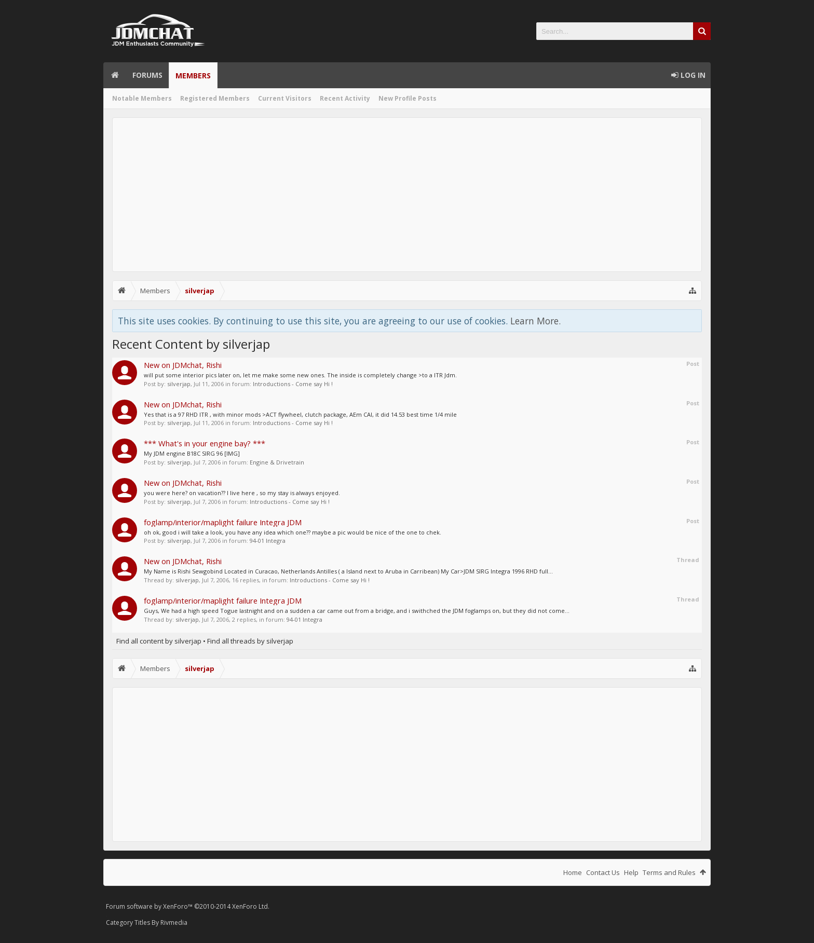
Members (193, 75)
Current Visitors (284, 98)
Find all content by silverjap (158, 641)
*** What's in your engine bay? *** (204, 443)
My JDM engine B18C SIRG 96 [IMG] (192, 453)
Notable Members (142, 98)
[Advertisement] (407, 194)
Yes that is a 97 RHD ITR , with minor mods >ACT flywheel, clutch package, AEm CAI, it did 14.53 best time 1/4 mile (300, 414)
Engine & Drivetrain (277, 462)
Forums (147, 75)
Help (631, 872)
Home (114, 75)
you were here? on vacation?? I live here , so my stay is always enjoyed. (242, 493)
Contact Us (603, 872)
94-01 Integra (268, 540)
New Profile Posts (407, 98)
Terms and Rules (669, 872)
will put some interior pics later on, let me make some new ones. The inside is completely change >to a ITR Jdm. (300, 375)
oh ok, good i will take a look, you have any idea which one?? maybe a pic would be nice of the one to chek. (292, 532)
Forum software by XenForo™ (187, 906)
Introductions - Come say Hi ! (293, 384)
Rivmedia (173, 922)
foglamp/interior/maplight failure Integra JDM (223, 522)
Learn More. (535, 321)
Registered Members (215, 98)
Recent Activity (345, 98)
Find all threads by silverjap (250, 641)
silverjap (179, 384)
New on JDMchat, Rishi (183, 365)
